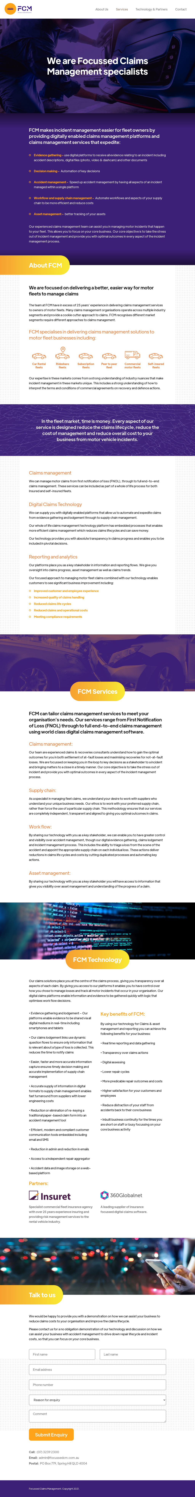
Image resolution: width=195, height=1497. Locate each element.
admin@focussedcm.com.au (59, 1458)
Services (122, 9)
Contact (181, 9)
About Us (101, 9)
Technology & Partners (152, 9)
